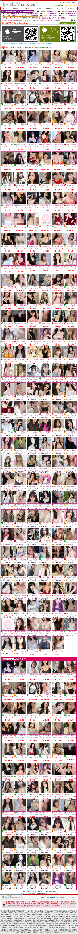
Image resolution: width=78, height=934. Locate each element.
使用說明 (49, 8)
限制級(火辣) (14, 18)
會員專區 (28, 8)
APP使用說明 (63, 23)
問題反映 (71, 8)
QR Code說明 (72, 23)
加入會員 (38, 8)
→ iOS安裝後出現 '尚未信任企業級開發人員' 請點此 (14, 43)
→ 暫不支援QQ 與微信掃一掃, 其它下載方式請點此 (40, 43)
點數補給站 (15, 8)
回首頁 (5, 8)
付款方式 (60, 8)
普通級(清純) (35, 18)
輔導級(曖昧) (25, 18)
